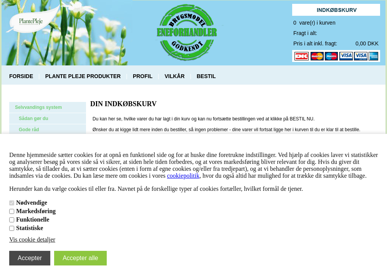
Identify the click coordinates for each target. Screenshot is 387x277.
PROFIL (142, 76)
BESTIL (206, 76)
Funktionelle (32, 219)
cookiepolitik (183, 175)
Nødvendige (31, 202)
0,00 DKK (367, 43)
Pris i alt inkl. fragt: (315, 43)
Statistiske (29, 228)
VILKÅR (175, 76)
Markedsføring (36, 211)
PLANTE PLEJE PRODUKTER (83, 76)
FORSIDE (21, 76)
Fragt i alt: (305, 33)
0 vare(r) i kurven (314, 23)
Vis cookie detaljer (32, 239)
